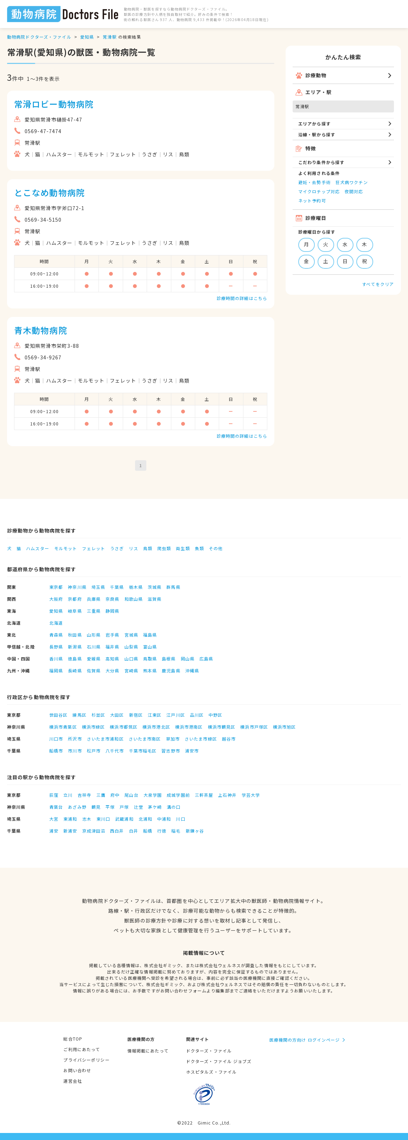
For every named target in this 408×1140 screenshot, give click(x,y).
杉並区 (98, 715)
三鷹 (101, 795)
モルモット (65, 548)
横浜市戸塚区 (254, 727)
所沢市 (75, 739)
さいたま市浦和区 (105, 739)
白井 (133, 831)
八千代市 (115, 751)
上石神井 (227, 795)
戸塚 (124, 807)
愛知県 (87, 37)
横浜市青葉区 (63, 727)
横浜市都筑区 (124, 727)
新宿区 (136, 715)
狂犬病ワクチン (352, 182)
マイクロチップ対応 (319, 191)
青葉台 (56, 807)
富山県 (150, 647)
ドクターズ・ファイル (209, 1051)
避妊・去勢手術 (314, 182)
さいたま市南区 (145, 739)
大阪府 (56, 599)
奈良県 (112, 599)
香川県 (56, 659)
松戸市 (94, 751)
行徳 (161, 831)
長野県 (56, 647)
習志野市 (170, 751)
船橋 (147, 831)
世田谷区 (58, 715)
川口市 (56, 739)
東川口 (103, 819)
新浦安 (70, 831)
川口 (180, 819)
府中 (115, 795)
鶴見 (96, 807)
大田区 (117, 715)
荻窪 (53, 795)
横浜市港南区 (189, 727)
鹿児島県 (171, 670)
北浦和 (145, 819)
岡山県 (188, 659)
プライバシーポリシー (86, 1060)
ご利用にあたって (81, 1049)
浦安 (53, 831)
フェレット (93, 548)
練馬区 (79, 715)
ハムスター (37, 548)
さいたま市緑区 (201, 739)
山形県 (94, 635)
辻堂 (138, 807)
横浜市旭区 (284, 727)
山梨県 (131, 647)
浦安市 (192, 751)
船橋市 (56, 751)
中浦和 (164, 819)
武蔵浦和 (124, 819)
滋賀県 (154, 599)
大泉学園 (153, 795)
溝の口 (173, 807)
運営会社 (72, 1081)
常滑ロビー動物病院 (54, 104)
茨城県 (154, 587)
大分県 (112, 670)
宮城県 (131, 635)
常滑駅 (109, 37)
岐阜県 (75, 611)
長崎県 (75, 670)
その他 (216, 548)
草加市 (173, 739)
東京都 (56, 587)
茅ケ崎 (155, 807)
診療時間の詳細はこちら (242, 298)
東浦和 (70, 819)
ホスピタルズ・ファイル (211, 1072)
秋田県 (75, 635)
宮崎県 (131, 670)
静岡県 (112, 611)
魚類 (199, 548)
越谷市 (229, 739)
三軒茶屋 (204, 795)
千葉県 (117, 587)
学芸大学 (251, 795)
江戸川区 (175, 715)
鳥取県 (150, 659)
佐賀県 (94, 670)
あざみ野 (77, 807)
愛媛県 (94, 659)
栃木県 (136, 587)
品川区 (197, 715)
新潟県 (75, 647)
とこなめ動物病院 (49, 192)
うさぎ (117, 548)
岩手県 (112, 635)
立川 (67, 795)
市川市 (75, 751)
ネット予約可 (312, 200)
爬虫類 (164, 548)
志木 (86, 819)
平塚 (110, 807)
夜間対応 (354, 191)
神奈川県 (77, 587)
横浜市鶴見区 (222, 727)
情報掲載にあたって (147, 1051)
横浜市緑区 (93, 727)
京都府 (75, 599)
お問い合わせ (77, 1070)
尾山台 (131, 795)
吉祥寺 (84, 795)
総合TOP (72, 1039)
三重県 (94, 611)
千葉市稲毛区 (143, 751)
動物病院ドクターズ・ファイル (39, 37)
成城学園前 (178, 795)
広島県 (206, 659)
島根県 (169, 659)
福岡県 (56, 670)
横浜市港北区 (156, 727)
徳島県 (75, 659)
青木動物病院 (40, 330)
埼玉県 (98, 587)
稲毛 (175, 831)
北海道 (56, 623)
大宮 (53, 819)
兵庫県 (94, 599)
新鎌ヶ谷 (195, 831)
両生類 (183, 548)
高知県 (112, 659)
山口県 (131, 659)
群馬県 (173, 587)
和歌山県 (134, 599)
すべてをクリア (378, 284)
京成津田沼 (94, 831)
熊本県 (150, 670)
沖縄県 (192, 670)
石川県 (94, 647)
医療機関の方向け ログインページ (304, 1040)
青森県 (56, 635)
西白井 (117, 831)
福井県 (112, 647)
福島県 (150, 635)
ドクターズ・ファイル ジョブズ (219, 1061)
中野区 (215, 715)
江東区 (154, 715)
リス (133, 548)
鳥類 (147, 548)
